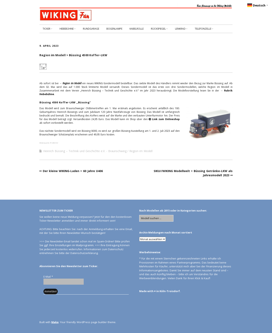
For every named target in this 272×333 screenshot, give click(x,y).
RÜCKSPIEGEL (158, 28)
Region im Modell (140, 151)
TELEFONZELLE (203, 28)
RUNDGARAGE (91, 28)
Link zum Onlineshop (166, 119)
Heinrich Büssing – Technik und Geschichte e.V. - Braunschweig (85, 151)
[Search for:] (156, 218)
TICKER (46, 28)
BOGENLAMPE (114, 28)
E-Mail (48, 276)
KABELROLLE (137, 28)
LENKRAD (180, 28)
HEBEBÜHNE (67, 28)
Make (55, 322)
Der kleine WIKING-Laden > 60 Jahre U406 (73, 171)
